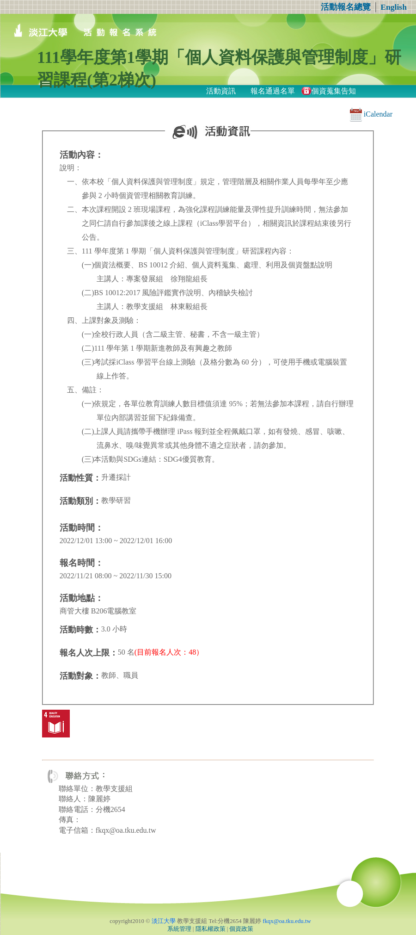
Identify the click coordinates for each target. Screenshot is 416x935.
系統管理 (179, 929)
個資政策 (241, 929)
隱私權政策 (211, 929)
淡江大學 (164, 921)
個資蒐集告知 (334, 91)
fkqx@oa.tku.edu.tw (287, 921)
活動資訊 (221, 91)
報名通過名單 (273, 91)
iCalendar (371, 114)
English (393, 7)
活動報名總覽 (346, 7)
